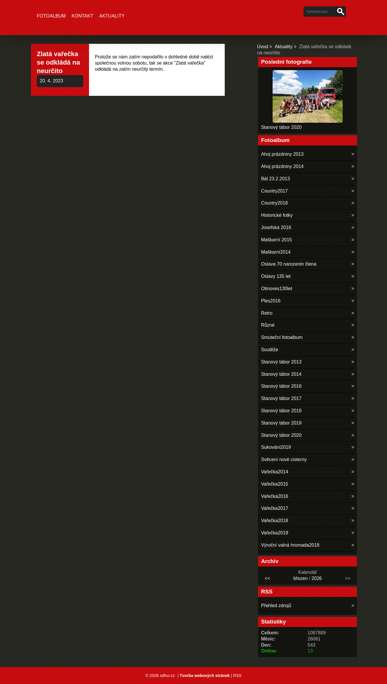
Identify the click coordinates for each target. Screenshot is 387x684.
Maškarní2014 (275, 252)
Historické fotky (276, 215)
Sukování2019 (276, 447)
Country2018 (274, 202)
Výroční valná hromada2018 (290, 545)
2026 (316, 578)
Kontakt (82, 15)
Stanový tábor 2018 (281, 410)
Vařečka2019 (274, 532)
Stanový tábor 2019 (281, 422)
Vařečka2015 (274, 484)
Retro (266, 313)
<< (267, 578)
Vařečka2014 (274, 471)
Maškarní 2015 (276, 239)
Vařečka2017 (274, 508)
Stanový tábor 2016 (281, 386)
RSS (237, 675)
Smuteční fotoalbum (281, 337)
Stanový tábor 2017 (281, 398)
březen (300, 578)
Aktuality (112, 15)
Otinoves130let (276, 288)
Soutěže (269, 349)
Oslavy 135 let (275, 276)
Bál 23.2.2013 (275, 178)
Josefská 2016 (276, 227)
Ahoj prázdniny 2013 (282, 154)
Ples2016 (270, 300)
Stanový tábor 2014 (281, 374)
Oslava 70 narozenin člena (288, 264)
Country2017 (274, 190)
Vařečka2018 (274, 520)
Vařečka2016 (274, 496)
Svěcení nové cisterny (284, 459)
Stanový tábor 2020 (281, 127)
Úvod (262, 46)
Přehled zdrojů (276, 605)
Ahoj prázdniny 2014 (282, 166)
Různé (267, 325)
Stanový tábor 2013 (281, 361)
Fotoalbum (51, 15)
